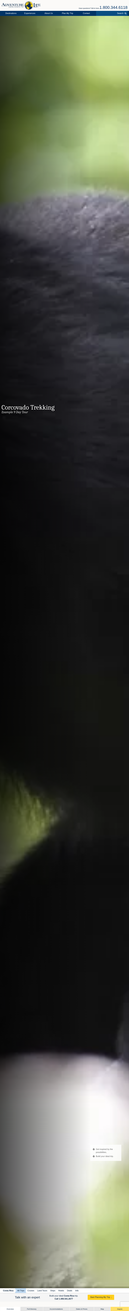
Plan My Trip (67, 13)
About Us (48, 13)
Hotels (61, 1291)
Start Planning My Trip (100, 1297)
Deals (69, 1291)
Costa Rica (8, 1291)
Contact (86, 13)
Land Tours (42, 1291)
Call (64, 1299)
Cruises (30, 1291)
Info (77, 1291)
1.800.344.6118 (113, 7)
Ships (52, 1291)
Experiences (29, 13)
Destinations (11, 13)
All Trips (20, 1291)
